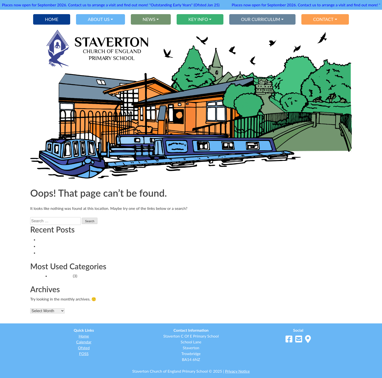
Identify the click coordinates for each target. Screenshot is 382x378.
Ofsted (84, 347)
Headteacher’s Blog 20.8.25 (64, 252)
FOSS (83, 353)
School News (61, 275)
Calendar (84, 341)
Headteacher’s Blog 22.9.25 (64, 239)
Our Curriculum (260, 19)
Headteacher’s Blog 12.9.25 (64, 246)
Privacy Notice (237, 371)
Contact (323, 19)
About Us (99, 19)
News (149, 19)
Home (51, 19)
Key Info (198, 19)
